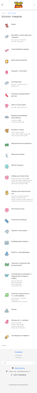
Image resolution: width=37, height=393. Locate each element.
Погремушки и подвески (20, 335)
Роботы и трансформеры (20, 252)
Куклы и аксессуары (18, 105)
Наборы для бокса (16, 286)
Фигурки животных (17, 324)
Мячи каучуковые (16, 282)
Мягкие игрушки (17, 165)
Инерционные (16, 120)
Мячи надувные (16, 284)
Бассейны (22, 39)
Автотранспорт (15, 298)
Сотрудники (18, 355)
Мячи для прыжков (16, 281)
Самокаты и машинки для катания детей (20, 264)
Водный (23, 298)
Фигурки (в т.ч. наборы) (19, 320)
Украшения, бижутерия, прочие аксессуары (23, 201)
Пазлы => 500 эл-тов (17, 132)
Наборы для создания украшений (20, 182)
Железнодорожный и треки (19, 301)
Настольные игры (17, 209)
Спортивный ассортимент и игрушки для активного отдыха (21, 276)
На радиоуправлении (17, 122)
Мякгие (13, 84)
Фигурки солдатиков (17, 326)
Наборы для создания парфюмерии (21, 180)
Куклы (13, 107)
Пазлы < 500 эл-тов (17, 134)
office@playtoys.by (20, 368)
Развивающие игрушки (19, 241)
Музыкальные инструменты (21, 143)
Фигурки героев (16, 323)
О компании (18, 352)
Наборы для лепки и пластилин (20, 178)
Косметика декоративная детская (20, 95)
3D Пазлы (27, 134)
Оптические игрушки (19, 220)
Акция (13, 24)
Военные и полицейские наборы (20, 196)
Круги (13, 41)
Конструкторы (16, 82)
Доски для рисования (19, 60)
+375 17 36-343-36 (19, 375)
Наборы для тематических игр (20, 192)
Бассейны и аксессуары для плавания (21, 36)
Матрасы (20, 41)
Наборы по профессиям (18, 197)
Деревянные (15, 86)
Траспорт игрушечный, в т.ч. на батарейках (20, 295)
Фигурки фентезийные (17, 328)
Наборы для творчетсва (20, 176)
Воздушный (14, 300)
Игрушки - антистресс (19, 71)
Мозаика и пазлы (17, 130)
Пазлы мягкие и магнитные (19, 135)
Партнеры (19, 357)
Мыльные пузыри (17, 154)
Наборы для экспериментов (19, 183)
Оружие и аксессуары (19, 230)
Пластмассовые (21, 84)
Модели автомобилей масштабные (19, 117)
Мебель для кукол (22, 107)
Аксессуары (14, 39)
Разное (13, 309)
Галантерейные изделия (20, 49)
